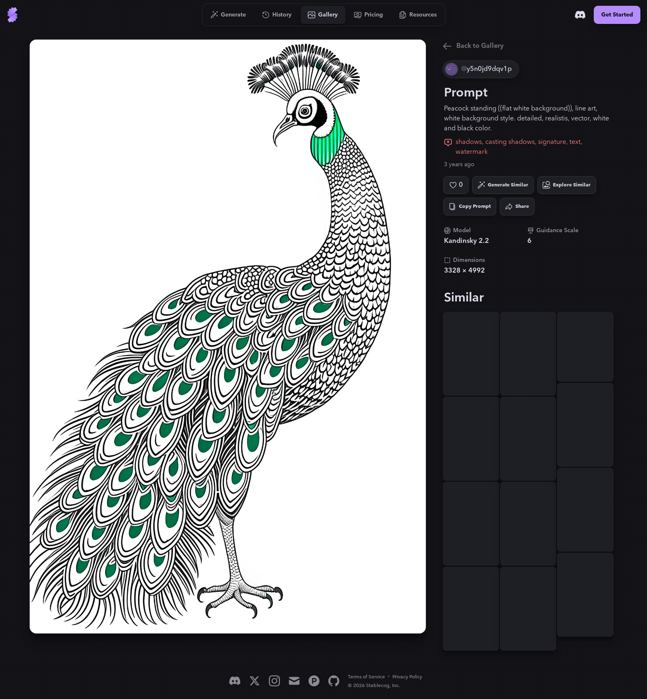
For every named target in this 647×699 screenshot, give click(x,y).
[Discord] (580, 15)
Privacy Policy (407, 677)
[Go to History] (277, 15)
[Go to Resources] (418, 15)
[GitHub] (334, 681)
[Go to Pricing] (368, 15)
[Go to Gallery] (323, 15)
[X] (254, 681)
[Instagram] (274, 681)
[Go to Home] (12, 15)
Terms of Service (366, 677)
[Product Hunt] (314, 681)
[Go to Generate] (228, 15)
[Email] (294, 681)
